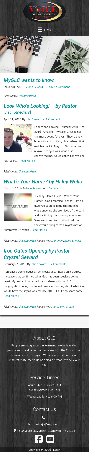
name (67, 240)
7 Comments (59, 264)
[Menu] (44, 29)
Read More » (27, 160)
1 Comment (53, 119)
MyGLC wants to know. (29, 80)
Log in (56, 449)
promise (76, 240)
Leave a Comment (58, 87)
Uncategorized (27, 96)
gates (56, 306)
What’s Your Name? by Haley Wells (43, 182)
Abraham (57, 240)
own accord (67, 306)
